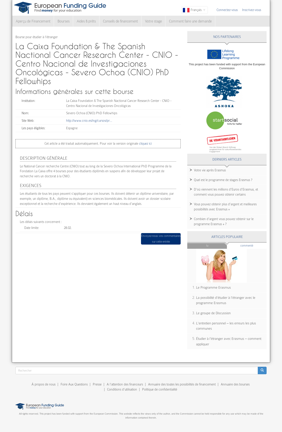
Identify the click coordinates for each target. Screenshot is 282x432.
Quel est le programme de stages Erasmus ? (223, 180)
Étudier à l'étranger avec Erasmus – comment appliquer (228, 341)
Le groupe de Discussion (213, 313)
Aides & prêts (86, 21)
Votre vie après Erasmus (210, 170)
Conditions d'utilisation (122, 389)
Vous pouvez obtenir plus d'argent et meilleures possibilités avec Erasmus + (225, 206)
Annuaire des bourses (235, 384)
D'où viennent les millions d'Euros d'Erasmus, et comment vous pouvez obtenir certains (226, 192)
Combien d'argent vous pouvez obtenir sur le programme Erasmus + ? (224, 221)
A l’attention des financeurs (125, 384)
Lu (207, 245)
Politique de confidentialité (159, 389)
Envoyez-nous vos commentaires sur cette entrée (161, 238)
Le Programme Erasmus (213, 288)
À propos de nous (44, 384)
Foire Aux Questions (74, 384)
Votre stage (153, 21)
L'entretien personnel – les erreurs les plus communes (226, 326)
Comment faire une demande (190, 21)
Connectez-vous (227, 10)
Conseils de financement (120, 21)
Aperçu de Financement (33, 21)
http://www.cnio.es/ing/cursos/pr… (89, 120)
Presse (97, 384)
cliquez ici (145, 143)
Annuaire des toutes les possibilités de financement (182, 384)
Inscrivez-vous (251, 10)
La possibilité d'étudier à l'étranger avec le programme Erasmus (225, 300)
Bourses (64, 21)
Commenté (253, 245)
